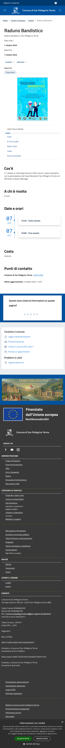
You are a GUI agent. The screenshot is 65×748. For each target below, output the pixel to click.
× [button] (62, 722)
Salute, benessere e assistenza (17, 546)
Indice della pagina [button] (15, 129)
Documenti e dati (12, 483)
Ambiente (9, 542)
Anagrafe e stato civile (14, 495)
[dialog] (32, 734)
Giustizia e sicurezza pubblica (17, 534)
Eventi (31, 20)
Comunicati (10, 568)
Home (5, 20)
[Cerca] (60, 10)
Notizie (8, 564)
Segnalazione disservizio (15, 685)
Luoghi (8, 582)
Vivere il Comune (18, 20)
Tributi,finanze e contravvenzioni (18, 538)
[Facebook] (5, 449)
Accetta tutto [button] (23, 739)
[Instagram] (18, 449)
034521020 (38, 275)
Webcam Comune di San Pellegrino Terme (22, 705)
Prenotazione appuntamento (17, 682)
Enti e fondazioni (12, 472)
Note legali (9, 716)
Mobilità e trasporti (13, 519)
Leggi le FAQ (10, 689)
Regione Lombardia (11, 2)
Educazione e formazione (15, 530)
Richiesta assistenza (13, 693)
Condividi (10, 62)
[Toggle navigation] (4, 10)
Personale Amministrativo (16, 479)
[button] (32, 744)
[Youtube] (12, 449)
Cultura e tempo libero (14, 499)
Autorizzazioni (11, 549)
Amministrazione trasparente (17, 708)
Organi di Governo (12, 460)
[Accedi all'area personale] (55, 3)
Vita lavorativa (11, 503)
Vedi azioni (22, 62)
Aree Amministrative (13, 464)
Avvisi (7, 572)
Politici (8, 476)
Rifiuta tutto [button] (42, 739)
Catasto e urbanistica (14, 512)
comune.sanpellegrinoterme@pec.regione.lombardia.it (28, 613)
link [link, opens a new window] (55, 734)
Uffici (7, 468)
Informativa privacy (13, 712)
